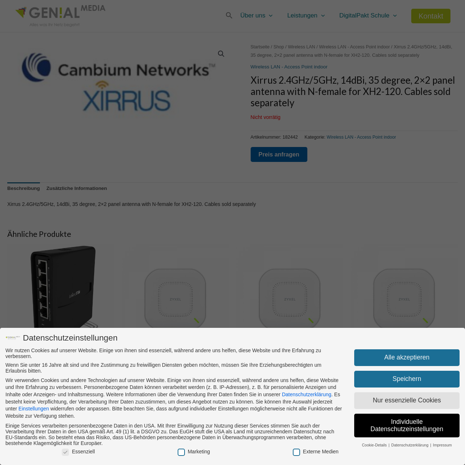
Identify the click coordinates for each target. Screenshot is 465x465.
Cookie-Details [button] (375, 445)
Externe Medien (316, 451)
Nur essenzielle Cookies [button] (407, 400)
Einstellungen (34, 409)
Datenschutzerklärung (306, 394)
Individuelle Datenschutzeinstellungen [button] (407, 425)
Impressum (442, 445)
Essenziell (78, 451)
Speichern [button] (407, 378)
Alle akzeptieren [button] (407, 357)
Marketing (194, 451)
